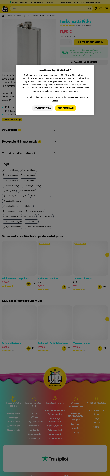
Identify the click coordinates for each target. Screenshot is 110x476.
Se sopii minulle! (66, 108)
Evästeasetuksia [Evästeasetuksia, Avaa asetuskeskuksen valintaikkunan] (42, 108)
